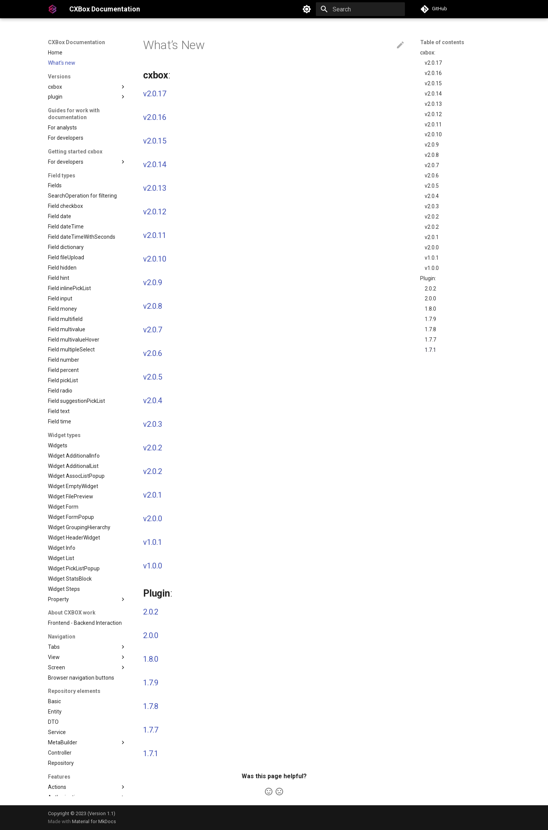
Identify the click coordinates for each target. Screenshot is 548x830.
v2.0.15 (433, 83)
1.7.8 (430, 329)
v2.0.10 (433, 134)
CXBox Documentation (76, 42)
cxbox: (427, 52)
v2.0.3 (432, 206)
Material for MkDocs (94, 821)
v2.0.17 (433, 63)
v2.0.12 (433, 114)
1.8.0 (430, 309)
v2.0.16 (433, 73)
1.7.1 (430, 350)
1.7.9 (430, 319)
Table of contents (442, 42)
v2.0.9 (432, 145)
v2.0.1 (432, 237)
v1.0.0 (432, 268)
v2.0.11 (433, 124)
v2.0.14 (433, 94)
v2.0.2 (432, 217)
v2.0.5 (432, 186)
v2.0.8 (432, 155)
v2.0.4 (432, 196)
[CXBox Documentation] (52, 9)
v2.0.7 (432, 165)
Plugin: (428, 278)
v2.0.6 (432, 175)
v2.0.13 (433, 104)
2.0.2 (430, 289)
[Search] (360, 9)
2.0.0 (430, 298)
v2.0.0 (432, 247)
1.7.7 (430, 340)
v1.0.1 (432, 258)
